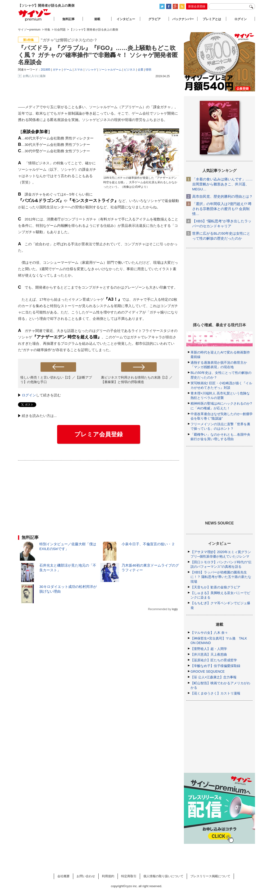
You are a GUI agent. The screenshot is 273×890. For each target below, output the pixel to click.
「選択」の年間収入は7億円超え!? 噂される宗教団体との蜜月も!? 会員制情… (221, 209)
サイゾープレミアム (35, 15)
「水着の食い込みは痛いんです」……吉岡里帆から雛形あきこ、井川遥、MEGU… (222, 184)
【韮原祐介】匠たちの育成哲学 (214, 660)
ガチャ (57, 69)
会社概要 (63, 876)
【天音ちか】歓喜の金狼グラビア (215, 587)
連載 (97, 19)
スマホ (78, 69)
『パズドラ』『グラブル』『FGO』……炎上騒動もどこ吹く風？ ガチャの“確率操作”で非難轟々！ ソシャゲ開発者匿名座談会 (98, 55)
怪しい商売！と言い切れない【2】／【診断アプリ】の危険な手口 (56, 380)
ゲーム (68, 69)
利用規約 (108, 876)
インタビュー (126, 19)
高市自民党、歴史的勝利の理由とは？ (222, 196)
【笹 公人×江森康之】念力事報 (214, 677)
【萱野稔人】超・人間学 (209, 649)
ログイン (29, 395)
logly (175, 609)
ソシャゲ (90, 69)
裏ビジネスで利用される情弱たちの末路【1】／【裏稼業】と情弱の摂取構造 (137, 380)
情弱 (148, 69)
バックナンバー (183, 19)
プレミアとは (212, 19)
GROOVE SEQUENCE (208, 671)
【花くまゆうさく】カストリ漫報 (215, 693)
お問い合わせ (86, 876)
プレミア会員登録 (98, 434)
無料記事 (68, 19)
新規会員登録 (196, 6)
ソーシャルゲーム (110, 69)
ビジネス (129, 69)
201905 (45, 69)
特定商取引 (128, 876)
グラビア (154, 19)
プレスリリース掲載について (210, 876)
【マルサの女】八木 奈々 (209, 633)
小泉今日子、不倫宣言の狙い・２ (148, 544)
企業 (140, 69)
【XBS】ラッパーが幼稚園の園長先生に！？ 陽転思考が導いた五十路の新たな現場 (221, 576)
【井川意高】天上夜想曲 (209, 654)
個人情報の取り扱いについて (163, 876)
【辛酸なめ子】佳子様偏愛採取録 (215, 666)
